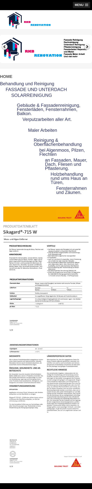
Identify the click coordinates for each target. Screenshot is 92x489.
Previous (4, 47)
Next (87, 47)
